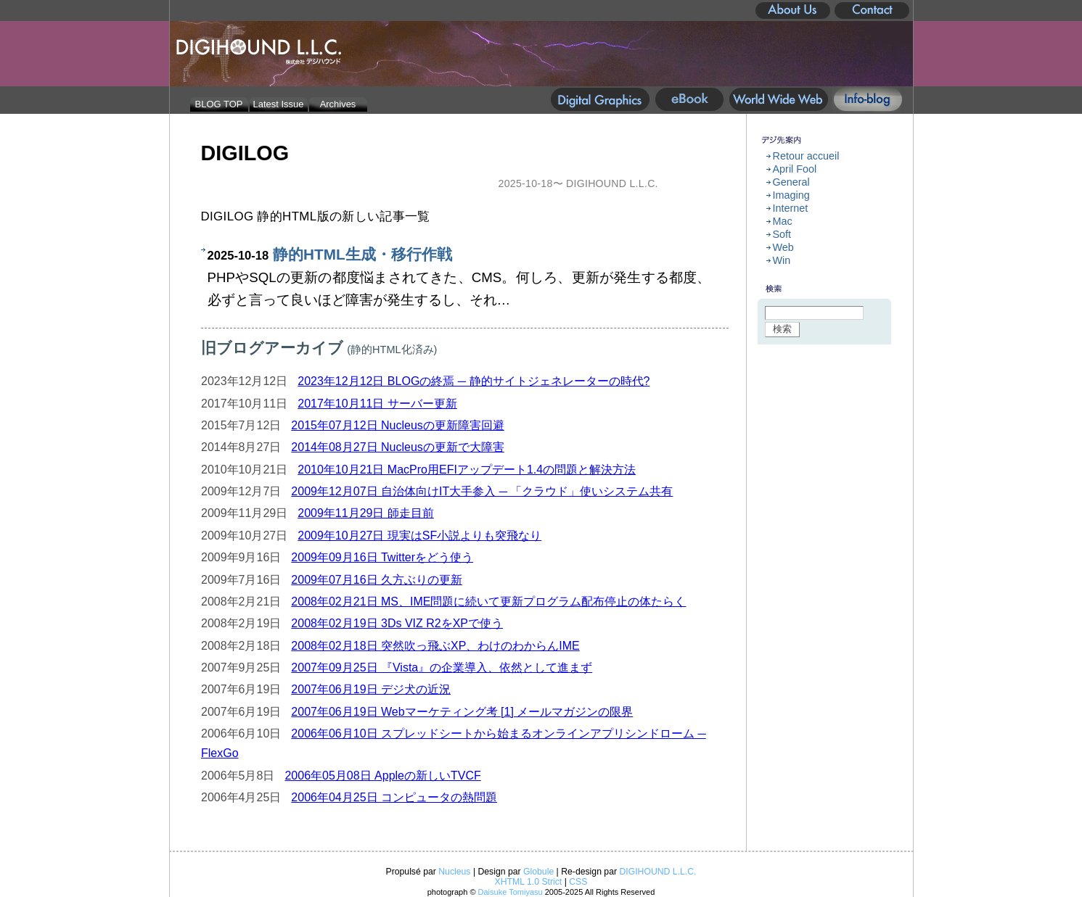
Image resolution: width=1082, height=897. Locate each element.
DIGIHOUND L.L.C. (657, 872)
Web (783, 247)
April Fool (795, 169)
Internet (790, 208)
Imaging (791, 195)
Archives (338, 104)
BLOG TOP (219, 104)
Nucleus (454, 872)
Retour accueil (806, 156)
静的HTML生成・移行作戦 (362, 254)
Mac (782, 221)
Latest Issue (278, 104)
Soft (782, 234)
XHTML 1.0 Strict (528, 882)
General (791, 182)
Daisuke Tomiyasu (510, 892)
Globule (538, 872)
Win (782, 260)
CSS (578, 882)
